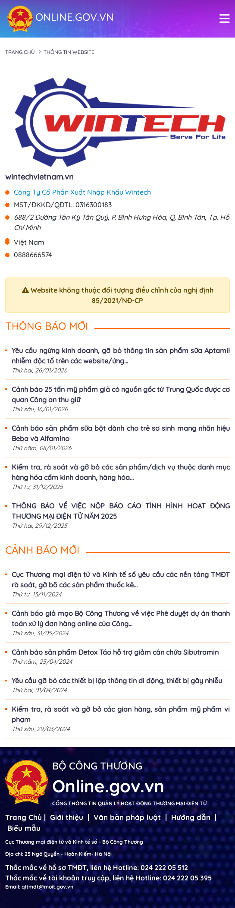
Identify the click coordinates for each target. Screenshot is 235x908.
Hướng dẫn (190, 817)
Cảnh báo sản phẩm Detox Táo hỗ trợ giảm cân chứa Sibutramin (115, 652)
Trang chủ (20, 52)
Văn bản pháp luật (127, 817)
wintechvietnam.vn (39, 177)
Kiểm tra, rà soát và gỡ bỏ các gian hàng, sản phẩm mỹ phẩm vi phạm (121, 714)
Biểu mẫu (24, 827)
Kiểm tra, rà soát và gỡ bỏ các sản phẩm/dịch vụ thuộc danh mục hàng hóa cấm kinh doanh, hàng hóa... (121, 472)
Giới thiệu (66, 817)
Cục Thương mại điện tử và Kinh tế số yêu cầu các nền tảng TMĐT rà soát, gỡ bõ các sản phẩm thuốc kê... (121, 579)
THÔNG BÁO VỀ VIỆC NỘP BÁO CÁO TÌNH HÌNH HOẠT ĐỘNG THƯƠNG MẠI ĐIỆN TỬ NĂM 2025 (121, 510)
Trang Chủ (23, 817)
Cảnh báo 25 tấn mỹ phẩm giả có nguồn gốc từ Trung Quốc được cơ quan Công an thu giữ (121, 394)
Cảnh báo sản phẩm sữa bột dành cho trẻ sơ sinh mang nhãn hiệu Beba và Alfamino (121, 433)
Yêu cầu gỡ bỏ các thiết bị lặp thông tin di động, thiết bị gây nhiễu (117, 680)
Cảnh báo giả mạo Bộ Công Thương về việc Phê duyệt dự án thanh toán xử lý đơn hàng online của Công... (121, 618)
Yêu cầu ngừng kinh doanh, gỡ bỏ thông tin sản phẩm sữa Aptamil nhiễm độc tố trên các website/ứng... (121, 355)
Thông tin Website (69, 52)
